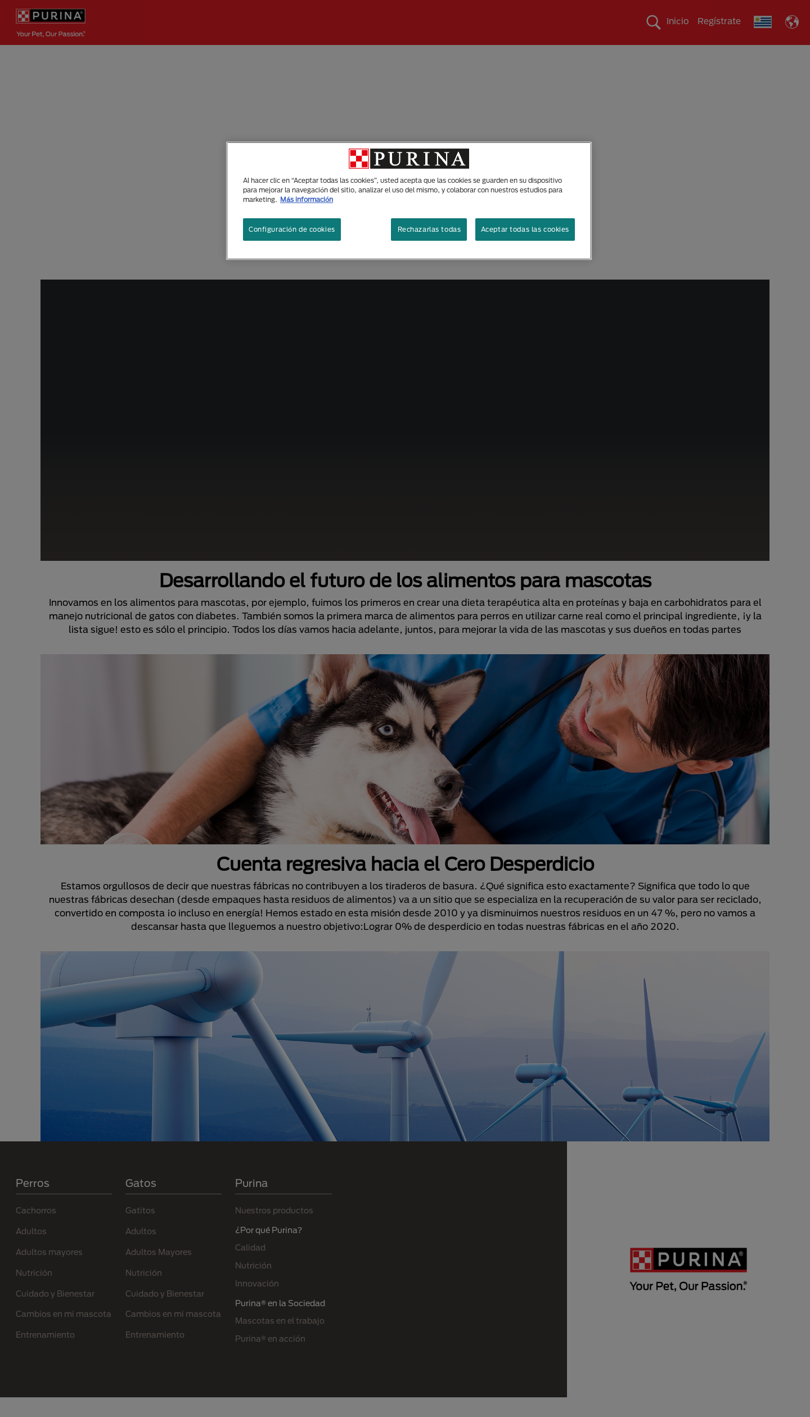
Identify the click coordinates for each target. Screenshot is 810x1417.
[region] (409, 201)
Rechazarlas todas (429, 229)
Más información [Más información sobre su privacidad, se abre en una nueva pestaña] (306, 199)
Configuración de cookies (292, 229)
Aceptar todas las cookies (525, 229)
